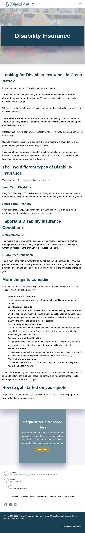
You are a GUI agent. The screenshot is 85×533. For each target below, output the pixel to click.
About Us (14, 496)
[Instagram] (10, 504)
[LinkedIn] (15, 504)
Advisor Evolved (19, 518)
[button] (42, 449)
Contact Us (69, 496)
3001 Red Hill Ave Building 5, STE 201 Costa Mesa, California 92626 (33, 475)
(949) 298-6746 (15, 481)
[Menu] (80, 4)
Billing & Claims (27, 496)
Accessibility (42, 496)
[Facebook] (5, 504)
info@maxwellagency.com (19, 488)
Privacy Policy (56, 496)
